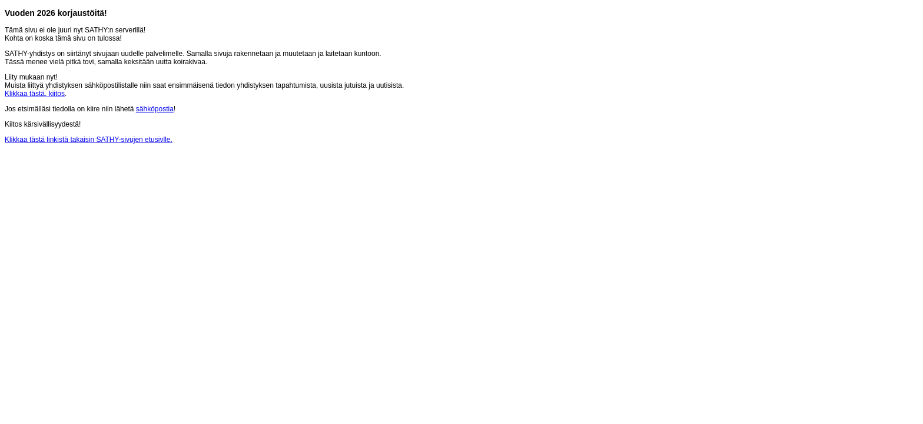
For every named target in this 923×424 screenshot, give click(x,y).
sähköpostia (155, 109)
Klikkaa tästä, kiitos (35, 94)
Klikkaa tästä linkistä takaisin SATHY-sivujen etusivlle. (88, 139)
